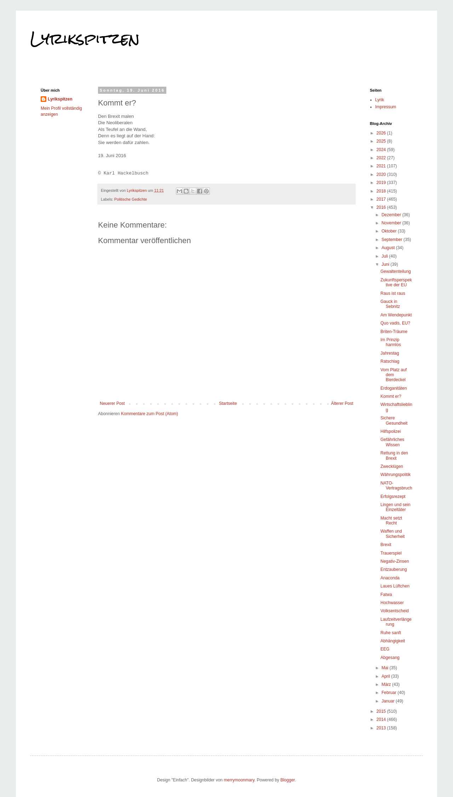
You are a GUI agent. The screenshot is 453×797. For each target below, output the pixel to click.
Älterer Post (342, 403)
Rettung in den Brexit (394, 455)
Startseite (228, 403)
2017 (382, 199)
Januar (389, 701)
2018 (382, 191)
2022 (382, 157)
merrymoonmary (239, 780)
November (392, 222)
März (387, 684)
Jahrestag (389, 353)
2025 (382, 141)
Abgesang (390, 657)
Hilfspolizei (390, 431)
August (389, 247)
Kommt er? (390, 396)
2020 (382, 174)
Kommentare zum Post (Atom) (149, 413)
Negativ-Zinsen (394, 561)
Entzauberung (393, 569)
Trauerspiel (391, 553)
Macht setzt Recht (391, 521)
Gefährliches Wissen (392, 442)
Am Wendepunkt (396, 315)
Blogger (287, 780)
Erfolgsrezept (393, 496)
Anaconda (390, 577)
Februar (389, 692)
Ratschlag (389, 361)
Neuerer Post (112, 403)
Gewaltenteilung (395, 271)
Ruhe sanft (390, 632)
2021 (382, 166)
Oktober (390, 231)
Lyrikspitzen (85, 38)
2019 (382, 182)
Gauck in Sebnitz (390, 304)
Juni (386, 264)
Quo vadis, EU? (395, 323)
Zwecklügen (391, 466)
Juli (385, 256)
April (386, 676)
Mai (386, 667)
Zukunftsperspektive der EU (396, 282)
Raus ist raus (392, 293)
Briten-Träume (393, 331)
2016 (382, 207)
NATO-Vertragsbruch (396, 486)
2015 (382, 711)
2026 (382, 133)
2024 (382, 149)
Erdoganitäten (393, 388)
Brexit (385, 544)
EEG (384, 649)
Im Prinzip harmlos (390, 342)
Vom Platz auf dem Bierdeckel (393, 375)
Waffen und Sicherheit (392, 534)
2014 (382, 719)
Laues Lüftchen (394, 586)
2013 (382, 728)
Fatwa (386, 594)
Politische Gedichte (130, 199)
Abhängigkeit (392, 640)
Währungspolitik (395, 474)
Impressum (385, 106)
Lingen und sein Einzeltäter (395, 507)
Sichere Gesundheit (393, 420)
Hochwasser (392, 602)
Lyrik (379, 99)
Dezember (392, 214)
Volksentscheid (394, 610)
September (392, 239)
